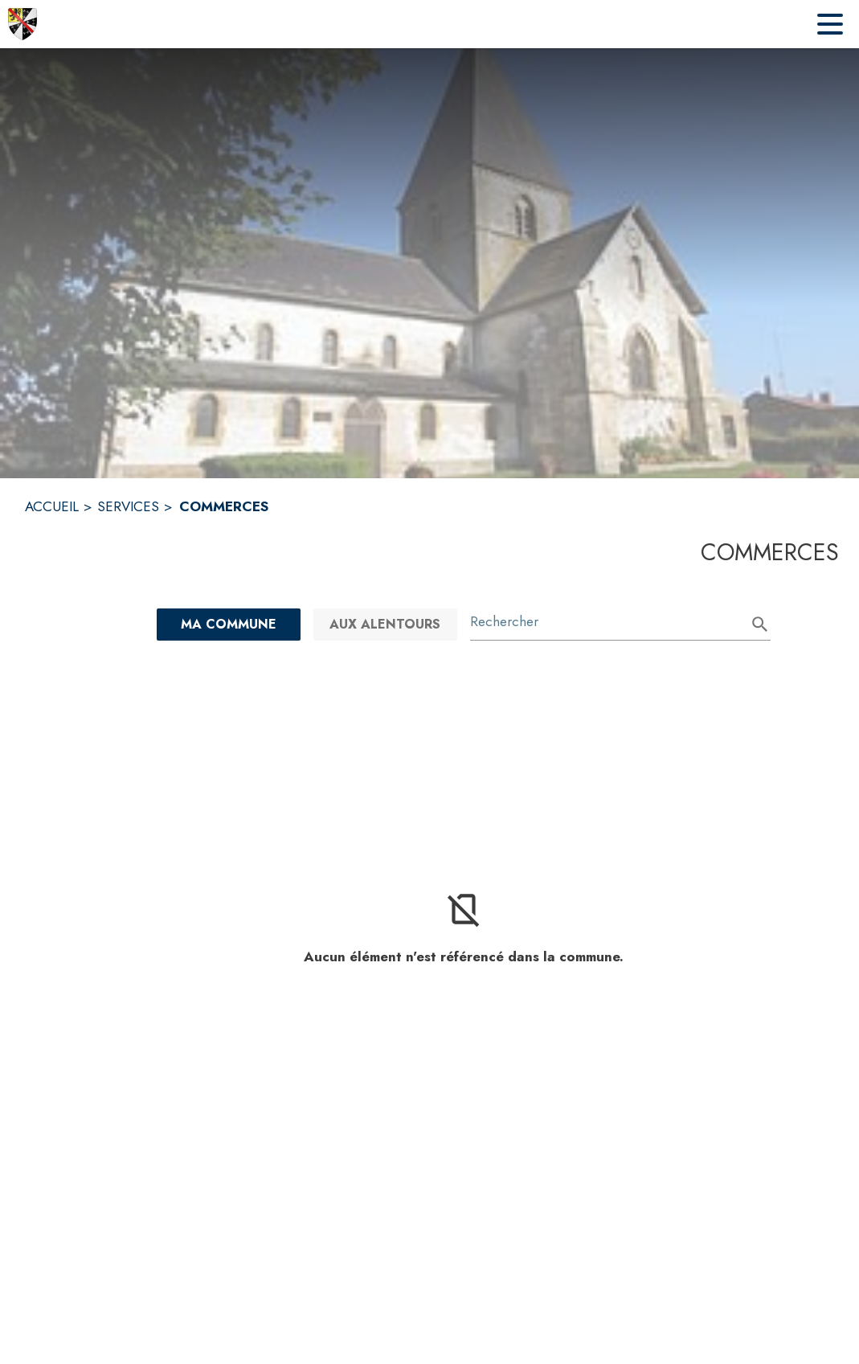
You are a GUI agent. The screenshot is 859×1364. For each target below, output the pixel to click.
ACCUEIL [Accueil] (52, 506)
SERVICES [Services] (128, 506)
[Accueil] (22, 24)
